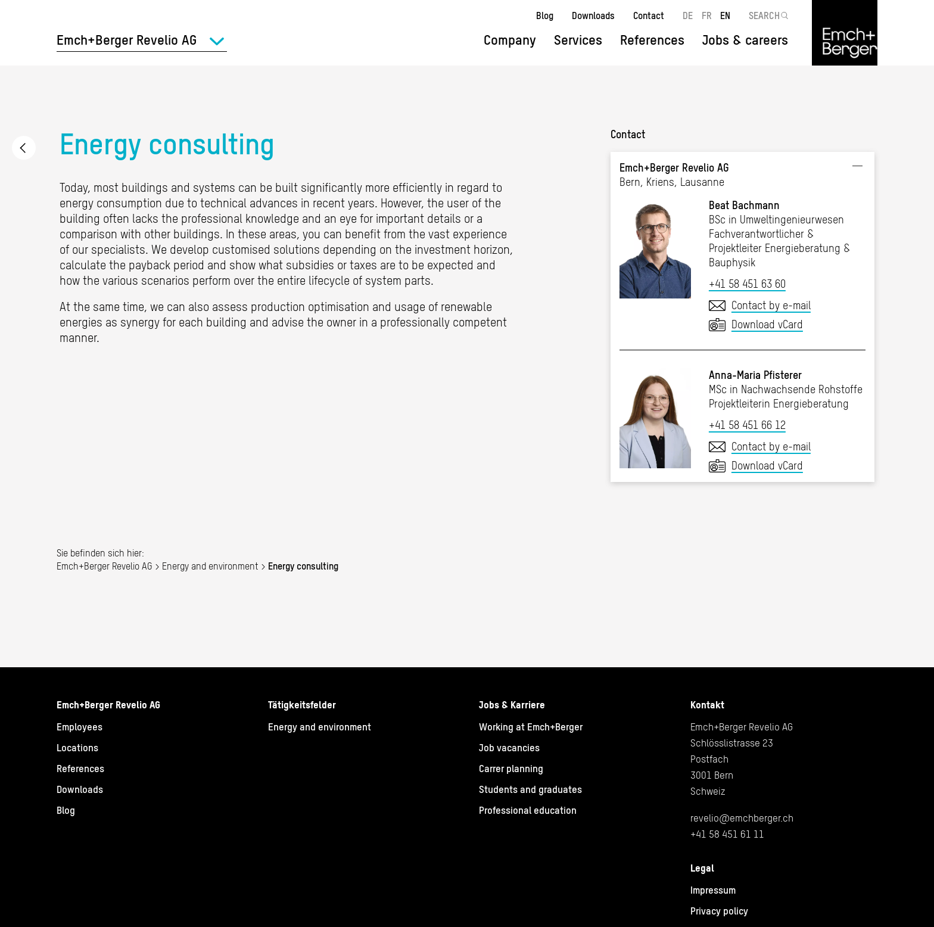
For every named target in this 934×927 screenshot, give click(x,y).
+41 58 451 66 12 (747, 425)
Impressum (713, 890)
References (652, 40)
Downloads (593, 15)
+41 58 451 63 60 (747, 284)
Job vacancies (509, 748)
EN (725, 15)
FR (707, 15)
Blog (544, 15)
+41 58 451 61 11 (727, 834)
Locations (77, 748)
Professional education (528, 810)
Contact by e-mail (771, 305)
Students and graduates (530, 789)
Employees (79, 727)
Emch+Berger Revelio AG (104, 566)
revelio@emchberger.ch (741, 818)
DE (688, 15)
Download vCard (767, 324)
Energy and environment (24, 148)
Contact (648, 15)
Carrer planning (511, 768)
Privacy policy (719, 911)
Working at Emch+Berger (531, 727)
